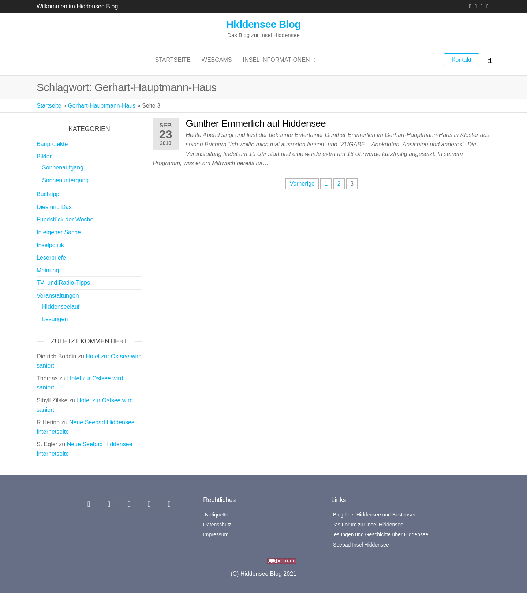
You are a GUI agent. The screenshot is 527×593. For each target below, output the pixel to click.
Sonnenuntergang (65, 180)
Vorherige (302, 183)
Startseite (173, 60)
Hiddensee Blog (263, 24)
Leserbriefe (51, 257)
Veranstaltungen (58, 295)
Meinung (48, 270)
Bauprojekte (52, 144)
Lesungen (55, 319)
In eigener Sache (59, 232)
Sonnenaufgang (62, 167)
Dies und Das (54, 207)
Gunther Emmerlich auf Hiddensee (256, 123)
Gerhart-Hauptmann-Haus (101, 105)
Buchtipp (48, 194)
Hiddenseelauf (60, 306)
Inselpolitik (50, 245)
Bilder (44, 156)
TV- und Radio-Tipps (63, 283)
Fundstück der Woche (65, 219)
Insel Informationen (276, 60)
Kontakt (461, 60)
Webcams (217, 60)
